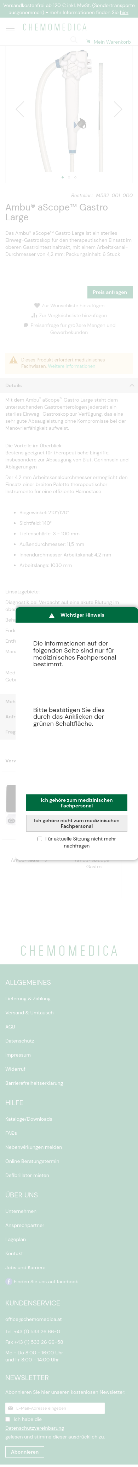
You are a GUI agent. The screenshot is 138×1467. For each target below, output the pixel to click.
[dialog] (77, 733)
